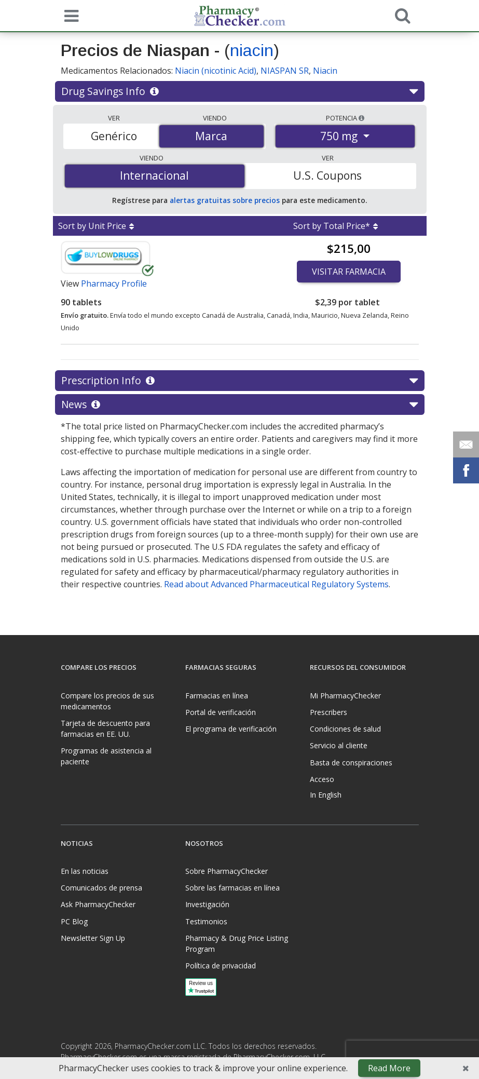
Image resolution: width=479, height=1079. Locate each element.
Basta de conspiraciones (351, 762)
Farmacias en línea (216, 695)
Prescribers (328, 712)
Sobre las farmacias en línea (232, 888)
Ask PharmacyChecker (98, 904)
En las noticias (84, 871)
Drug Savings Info (239, 91)
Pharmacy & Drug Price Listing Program (236, 943)
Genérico (114, 136)
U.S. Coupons (327, 175)
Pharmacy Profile (114, 283)
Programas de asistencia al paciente (106, 756)
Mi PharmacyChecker (345, 695)
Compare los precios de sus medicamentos (107, 701)
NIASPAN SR (285, 70)
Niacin (325, 70)
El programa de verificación (231, 729)
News (239, 404)
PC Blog (74, 921)
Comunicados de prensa (101, 888)
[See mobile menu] (69, 15)
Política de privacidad (220, 965)
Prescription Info (239, 380)
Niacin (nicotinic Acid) (215, 70)
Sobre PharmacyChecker (226, 871)
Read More (389, 1068)
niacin (251, 50)
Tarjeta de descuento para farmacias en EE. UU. (105, 728)
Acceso (322, 779)
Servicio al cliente (338, 745)
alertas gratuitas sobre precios (225, 200)
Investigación (207, 904)
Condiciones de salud (345, 729)
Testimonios (206, 921)
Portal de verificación (220, 712)
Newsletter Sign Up (93, 938)
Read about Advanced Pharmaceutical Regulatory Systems (276, 584)
